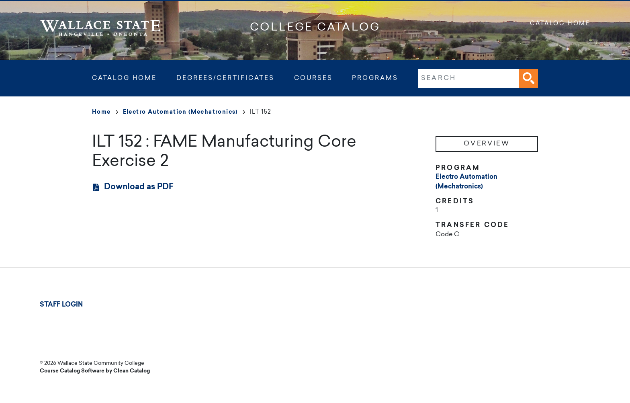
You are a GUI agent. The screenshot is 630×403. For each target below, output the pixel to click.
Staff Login (61, 305)
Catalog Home (560, 24)
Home (105, 112)
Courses (313, 79)
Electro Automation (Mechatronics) (184, 112)
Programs (375, 79)
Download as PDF (139, 187)
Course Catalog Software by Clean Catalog (95, 371)
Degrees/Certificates (225, 79)
